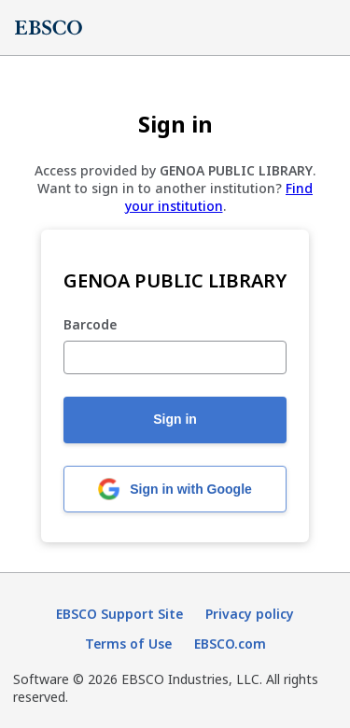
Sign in (175, 419)
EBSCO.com (230, 643)
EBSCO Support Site (119, 614)
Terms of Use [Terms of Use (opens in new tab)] (128, 643)
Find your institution (219, 197)
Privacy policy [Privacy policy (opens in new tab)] (249, 614)
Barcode (90, 325)
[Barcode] (175, 357)
